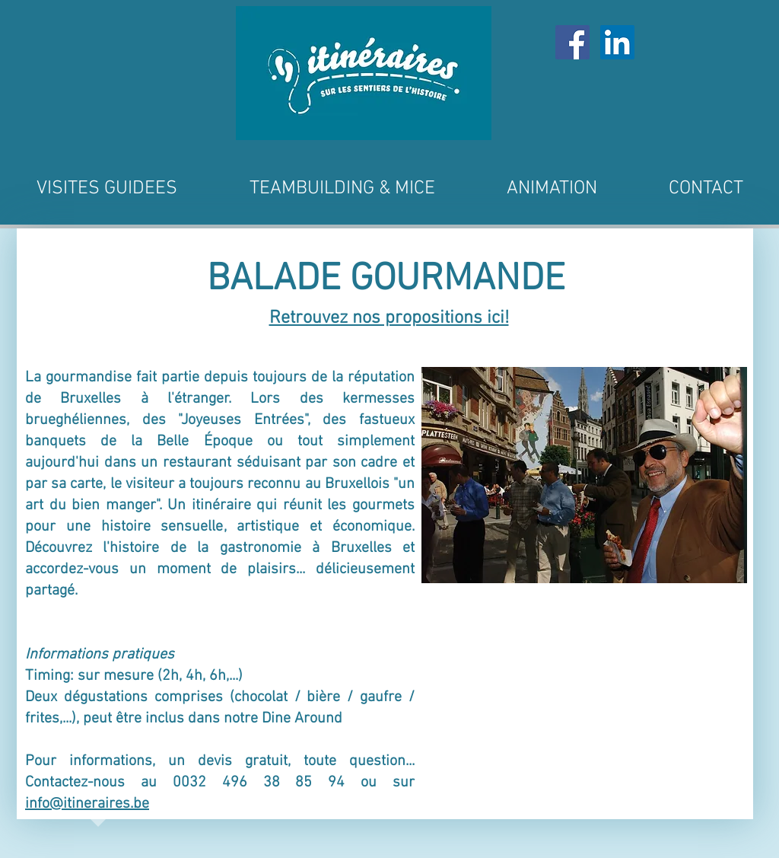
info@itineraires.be (87, 804)
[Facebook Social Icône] (572, 42)
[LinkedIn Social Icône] (617, 42)
